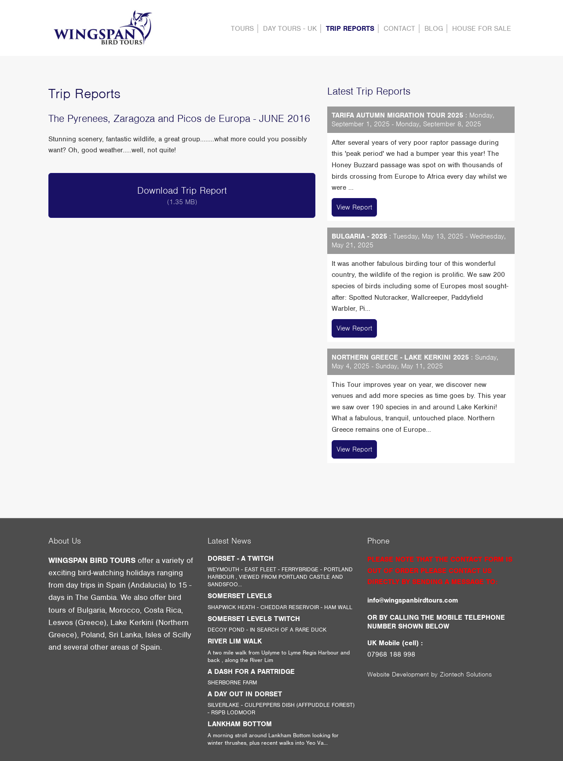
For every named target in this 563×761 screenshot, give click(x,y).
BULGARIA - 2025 (359, 236)
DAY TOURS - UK (290, 28)
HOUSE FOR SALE (481, 28)
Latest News (229, 541)
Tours (242, 28)
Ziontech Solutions (466, 674)
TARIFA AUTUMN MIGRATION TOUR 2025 (397, 115)
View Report (354, 207)
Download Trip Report (181, 195)
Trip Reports (350, 28)
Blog (433, 28)
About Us (64, 541)
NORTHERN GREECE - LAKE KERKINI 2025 (400, 357)
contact (399, 28)
